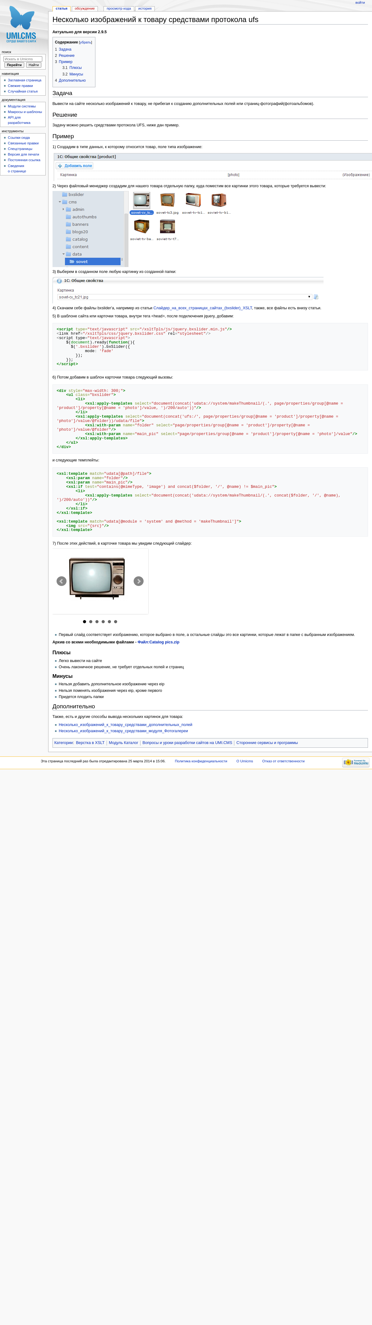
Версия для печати (23, 154)
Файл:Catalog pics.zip (159, 642)
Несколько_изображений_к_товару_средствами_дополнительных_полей (125, 725)
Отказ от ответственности (283, 761)
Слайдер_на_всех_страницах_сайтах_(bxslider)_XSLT (203, 308)
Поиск (6, 52)
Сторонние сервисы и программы (267, 743)
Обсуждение (85, 8)
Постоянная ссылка (24, 160)
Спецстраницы (20, 149)
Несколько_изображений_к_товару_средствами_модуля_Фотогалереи (123, 731)
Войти (360, 2)
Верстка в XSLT (90, 743)
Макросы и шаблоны (25, 112)
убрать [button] (85, 42)
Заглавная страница (24, 80)
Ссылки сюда (19, 137)
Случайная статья (23, 91)
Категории (63, 743)
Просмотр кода (119, 8)
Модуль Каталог (123, 743)
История (145, 8)
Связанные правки (23, 143)
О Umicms (245, 761)
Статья (61, 8)
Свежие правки (20, 86)
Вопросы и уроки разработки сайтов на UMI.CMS (187, 743)
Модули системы (22, 106)
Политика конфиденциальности (201, 761)
